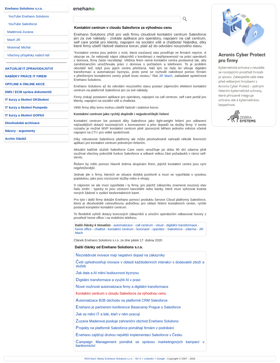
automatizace (123, 225)
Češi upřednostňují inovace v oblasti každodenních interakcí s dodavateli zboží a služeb (140, 264)
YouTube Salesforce (22, 24)
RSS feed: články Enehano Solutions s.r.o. (108, 358)
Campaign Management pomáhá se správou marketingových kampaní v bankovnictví (140, 344)
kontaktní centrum (120, 229)
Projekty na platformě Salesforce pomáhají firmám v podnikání (125, 328)
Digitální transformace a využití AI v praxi (108, 280)
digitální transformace (181, 225)
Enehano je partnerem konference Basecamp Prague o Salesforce (128, 307)
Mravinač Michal (18, 47)
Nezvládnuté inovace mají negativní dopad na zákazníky (120, 255)
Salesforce (175, 229)
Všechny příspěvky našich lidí (28, 55)
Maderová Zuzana (20, 32)
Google (161, 358)
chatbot (99, 229)
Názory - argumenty (20, 131)
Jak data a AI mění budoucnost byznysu (107, 273)
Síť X (138, 358)
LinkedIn (149, 358)
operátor (158, 229)
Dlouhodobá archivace (22, 123)
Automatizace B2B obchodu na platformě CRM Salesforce (122, 300)
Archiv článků (15, 138)
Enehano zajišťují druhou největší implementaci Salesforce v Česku (129, 335)
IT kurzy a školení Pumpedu (26, 107)
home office (83, 229)
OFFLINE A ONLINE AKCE (25, 84)
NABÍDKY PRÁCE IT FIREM (25, 76)
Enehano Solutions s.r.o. (24, 8)
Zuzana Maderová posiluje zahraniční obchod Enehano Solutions (127, 321)
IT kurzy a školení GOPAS (24, 115)
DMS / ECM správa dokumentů (28, 92)
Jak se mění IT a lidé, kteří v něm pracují (108, 314)
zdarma (191, 229)
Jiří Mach (165, 76)
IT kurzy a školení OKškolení (27, 99)
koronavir (143, 229)
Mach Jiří (13, 39)
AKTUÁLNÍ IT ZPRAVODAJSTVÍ (29, 68)
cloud (159, 225)
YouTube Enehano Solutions (28, 16)
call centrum (144, 225)
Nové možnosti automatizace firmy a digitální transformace (122, 287)
